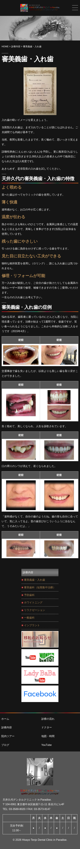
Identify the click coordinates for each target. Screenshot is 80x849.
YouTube (46, 745)
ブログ (5, 745)
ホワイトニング (33, 602)
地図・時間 (47, 736)
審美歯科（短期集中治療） (40, 587)
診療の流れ (47, 718)
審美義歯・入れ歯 (34, 579)
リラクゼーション (34, 610)
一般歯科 (29, 617)
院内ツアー (7, 736)
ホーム (5, 718)
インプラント (32, 625)
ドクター (46, 727)
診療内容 (6, 727)
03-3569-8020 (17, 809)
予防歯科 (29, 595)
